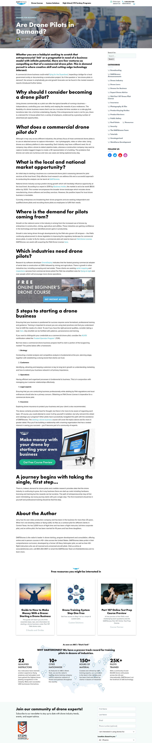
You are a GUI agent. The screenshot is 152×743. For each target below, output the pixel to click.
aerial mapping (82, 268)
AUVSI (84, 335)
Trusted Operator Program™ (45, 338)
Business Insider (59, 186)
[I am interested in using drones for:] (117, 732)
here (66, 242)
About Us (116, 4)
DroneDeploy (47, 262)
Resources (126, 4)
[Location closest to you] (117, 740)
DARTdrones (54, 179)
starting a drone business (42, 419)
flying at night (86, 271)
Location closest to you (107, 736)
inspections (20, 271)
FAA (78, 239)
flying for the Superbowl (58, 74)
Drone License (86, 239)
